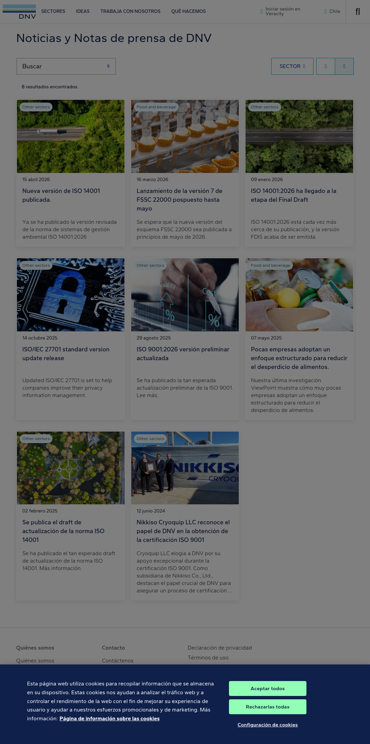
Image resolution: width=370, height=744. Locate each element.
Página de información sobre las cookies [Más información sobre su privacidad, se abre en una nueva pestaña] (110, 723)
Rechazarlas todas (268, 712)
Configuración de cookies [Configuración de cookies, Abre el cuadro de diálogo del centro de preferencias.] (267, 730)
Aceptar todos (268, 694)
